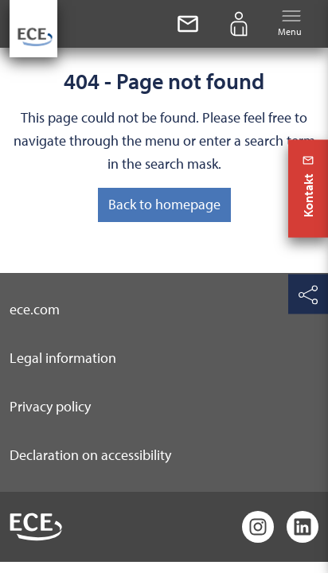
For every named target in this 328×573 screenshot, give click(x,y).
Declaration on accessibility (90, 455)
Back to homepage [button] (164, 204)
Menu (290, 22)
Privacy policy (50, 406)
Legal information (63, 358)
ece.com (35, 309)
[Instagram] (258, 527)
